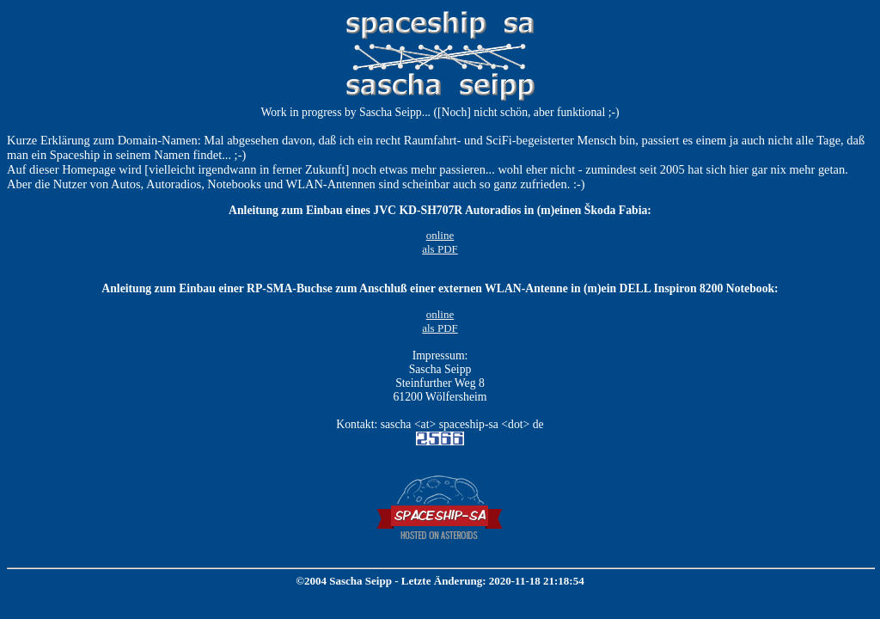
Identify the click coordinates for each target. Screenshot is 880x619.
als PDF (440, 248)
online (440, 235)
